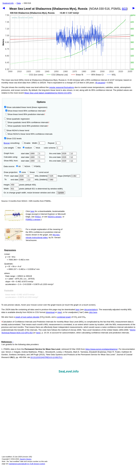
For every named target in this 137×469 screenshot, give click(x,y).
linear (31, 172)
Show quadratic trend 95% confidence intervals (27, 122)
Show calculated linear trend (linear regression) (25, 107)
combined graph (64, 317)
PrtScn (38, 217)
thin (17, 148)
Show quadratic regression (17, 119)
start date (29, 153)
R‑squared (100, 83)
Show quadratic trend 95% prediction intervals (26, 126)
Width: (38, 143)
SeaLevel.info (69, 371)
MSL (46, 176)
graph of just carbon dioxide (27, 317)
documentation (90, 309)
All (18, 166)
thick (37, 148)
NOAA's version (55, 217)
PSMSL (36, 166)
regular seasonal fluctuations (61, 87)
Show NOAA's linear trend (16, 130)
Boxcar (7, 143)
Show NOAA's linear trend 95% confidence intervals (28, 134)
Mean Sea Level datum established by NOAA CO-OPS (47, 93)
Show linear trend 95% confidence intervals (25, 111)
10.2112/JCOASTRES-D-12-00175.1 (46, 357)
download (50, 312)
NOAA (26, 166)
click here (93, 312)
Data (19, 3)
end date (18, 179)
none (22, 172)
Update (61, 193)
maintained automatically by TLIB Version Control (27, 464)
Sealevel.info (8, 3)
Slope (69, 176)
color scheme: (53, 148)
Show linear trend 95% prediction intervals (25, 114)
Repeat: (54, 143)
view (59, 312)
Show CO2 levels (12, 138)
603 (124, 8)
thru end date (59, 153)
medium (27, 148)
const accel (43, 172)
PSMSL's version (33, 219)
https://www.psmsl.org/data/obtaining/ (101, 349)
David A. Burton (25, 459)
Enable (26, 143)
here (32, 211)
